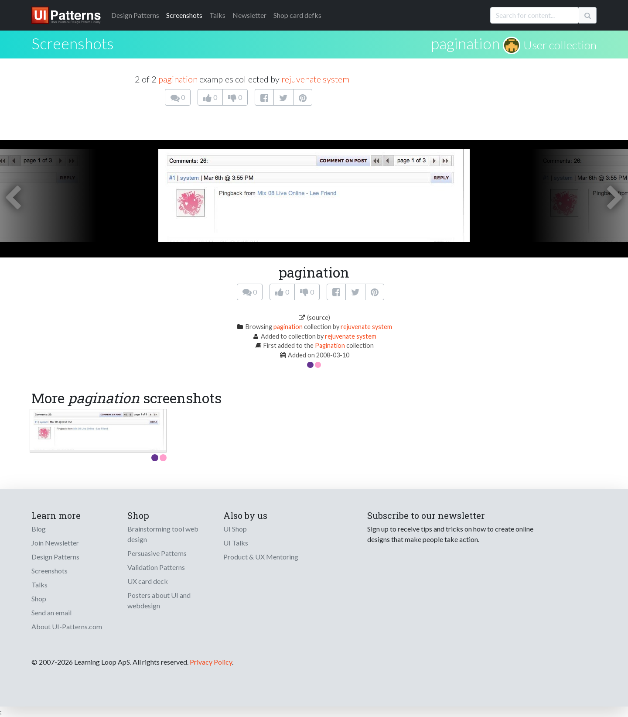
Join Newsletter (55, 543)
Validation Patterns (156, 567)
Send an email (51, 612)
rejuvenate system (315, 79)
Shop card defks (297, 15)
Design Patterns (55, 556)
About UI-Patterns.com (66, 626)
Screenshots (184, 15)
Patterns (135, 15)
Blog (38, 529)
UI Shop (235, 529)
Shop (38, 598)
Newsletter (249, 15)
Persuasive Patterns (157, 553)
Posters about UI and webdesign (159, 600)
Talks (217, 15)
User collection (560, 45)
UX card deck (147, 581)
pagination (465, 43)
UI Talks (235, 543)
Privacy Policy (211, 662)
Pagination (330, 345)
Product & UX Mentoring (260, 556)
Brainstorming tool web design (162, 534)
